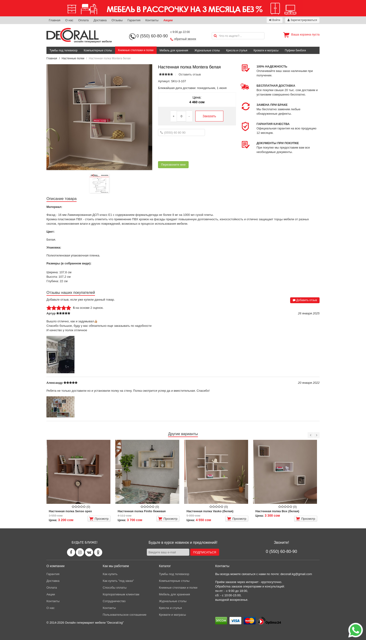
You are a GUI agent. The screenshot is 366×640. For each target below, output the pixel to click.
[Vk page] (89, 552)
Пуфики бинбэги (295, 50)
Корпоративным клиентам (121, 594)
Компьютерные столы (98, 50)
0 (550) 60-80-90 (152, 36)
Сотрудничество (114, 601)
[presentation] (193, 148)
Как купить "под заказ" (118, 581)
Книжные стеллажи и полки (136, 50)
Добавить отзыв (305, 300)
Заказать (209, 116)
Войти (274, 20)
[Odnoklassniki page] (98, 552)
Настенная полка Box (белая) (277, 511)
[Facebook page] (71, 552)
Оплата (83, 20)
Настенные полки (73, 58)
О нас (69, 20)
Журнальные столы (207, 50)
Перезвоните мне (173, 164)
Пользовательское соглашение (124, 614)
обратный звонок (185, 39)
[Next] (317, 435)
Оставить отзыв (190, 74)
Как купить (110, 574)
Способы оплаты (115, 587)
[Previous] (310, 435)
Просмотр (99, 519)
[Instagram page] (80, 552)
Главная (54, 20)
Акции (168, 20)
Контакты (151, 20)
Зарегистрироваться (302, 20)
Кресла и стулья (236, 50)
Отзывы (117, 20)
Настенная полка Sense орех (70, 511)
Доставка (100, 20)
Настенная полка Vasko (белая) (210, 511)
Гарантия (133, 20)
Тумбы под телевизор (63, 50)
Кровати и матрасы (265, 50)
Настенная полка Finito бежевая (142, 511)
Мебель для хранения (174, 50)
